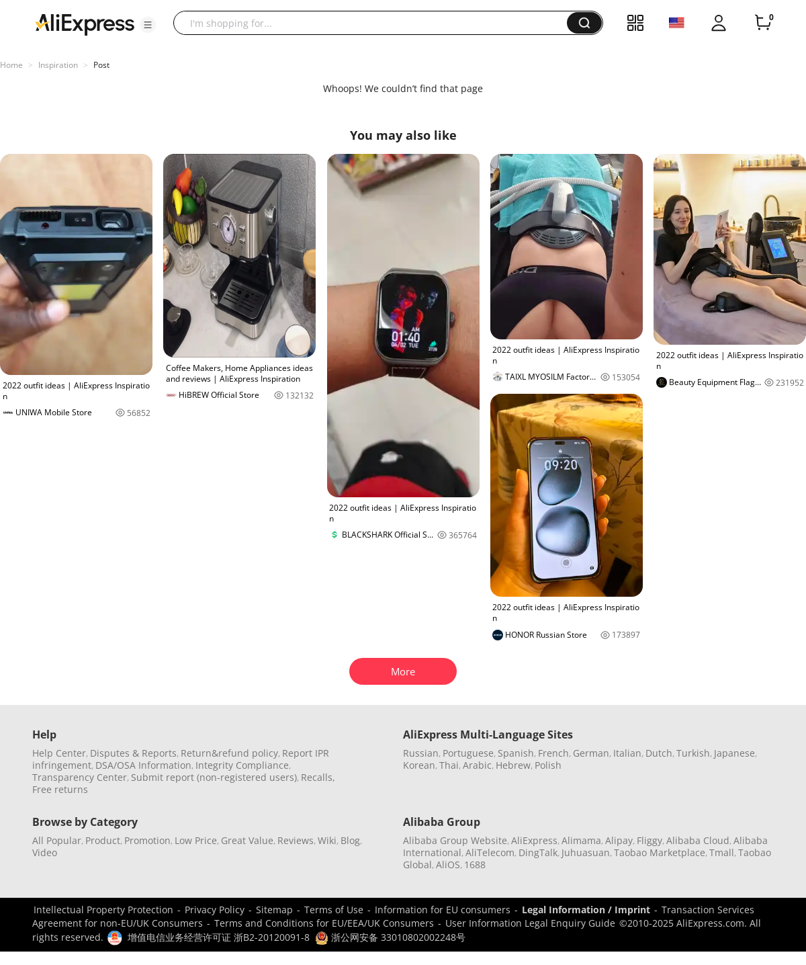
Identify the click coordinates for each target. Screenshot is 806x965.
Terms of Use (333, 909)
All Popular (56, 840)
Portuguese (468, 753)
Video (44, 852)
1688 (475, 864)
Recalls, (318, 777)
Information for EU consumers (442, 909)
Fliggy (649, 840)
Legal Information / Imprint (586, 909)
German (591, 753)
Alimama (581, 840)
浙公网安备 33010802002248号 (390, 937)
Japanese (734, 753)
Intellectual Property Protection (103, 909)
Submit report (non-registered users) (214, 777)
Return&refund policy (229, 753)
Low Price (196, 840)
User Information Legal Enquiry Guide (530, 923)
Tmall (721, 852)
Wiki (327, 840)
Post (101, 65)
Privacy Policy (214, 909)
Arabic (477, 765)
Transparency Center (79, 777)
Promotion (147, 840)
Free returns (60, 789)
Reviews (295, 840)
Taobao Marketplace (659, 852)
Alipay (619, 840)
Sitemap (274, 909)
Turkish (693, 753)
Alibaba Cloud (697, 840)
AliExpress (534, 840)
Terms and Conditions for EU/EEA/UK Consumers (324, 923)
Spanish (516, 753)
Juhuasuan (586, 852)
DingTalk (538, 852)
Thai (449, 765)
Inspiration (58, 65)
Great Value (247, 840)
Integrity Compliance (242, 765)
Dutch (658, 753)
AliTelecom (489, 852)
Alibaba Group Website (455, 840)
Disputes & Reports (133, 753)
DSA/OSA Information (143, 765)
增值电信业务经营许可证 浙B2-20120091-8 (219, 937)
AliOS (448, 864)
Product (102, 840)
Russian (421, 753)
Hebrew (513, 765)
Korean (419, 765)
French (553, 753)
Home (11, 65)
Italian (627, 753)
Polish (548, 765)
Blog (350, 840)
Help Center (59, 753)
